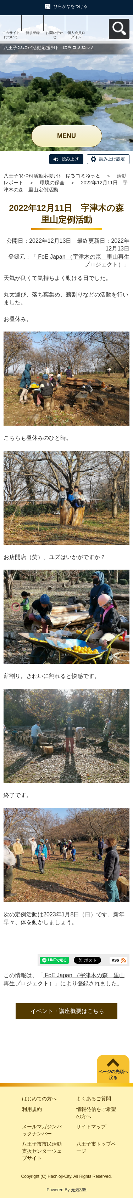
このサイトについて (11, 35)
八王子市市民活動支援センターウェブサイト (42, 1150)
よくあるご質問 (93, 1098)
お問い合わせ (54, 35)
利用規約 (32, 1109)
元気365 (79, 1189)
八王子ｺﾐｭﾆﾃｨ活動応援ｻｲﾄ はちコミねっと (52, 176)
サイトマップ (91, 1126)
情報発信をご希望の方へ (96, 1112)
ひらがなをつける (71, 6)
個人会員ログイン (76, 35)
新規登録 (33, 33)
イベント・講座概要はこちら (67, 1011)
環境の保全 (52, 182)
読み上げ (70, 158)
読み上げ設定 (112, 158)
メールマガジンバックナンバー (42, 1130)
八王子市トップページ (96, 1147)
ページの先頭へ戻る (113, 1074)
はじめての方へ (39, 1098)
